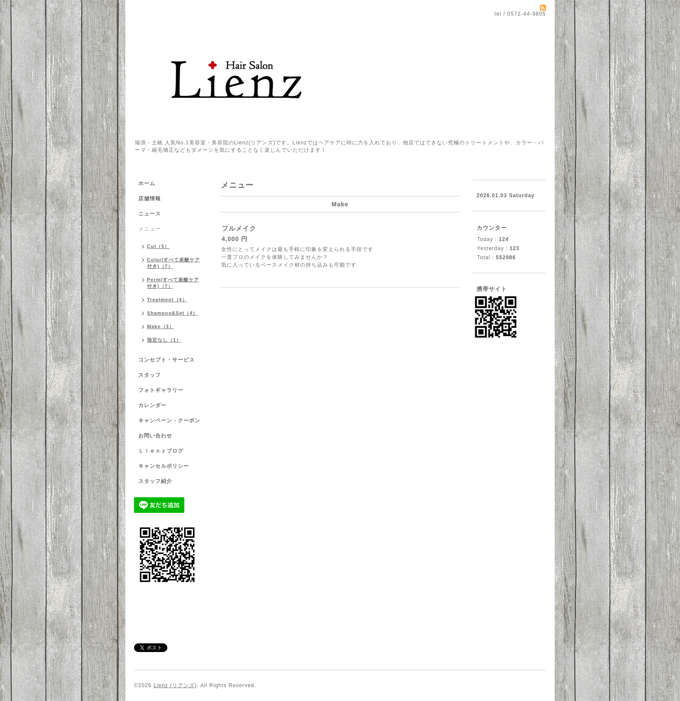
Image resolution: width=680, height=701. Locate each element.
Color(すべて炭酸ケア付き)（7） (173, 263)
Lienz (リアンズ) (175, 685)
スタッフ (149, 375)
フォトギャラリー (160, 390)
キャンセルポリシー (163, 466)
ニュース (149, 214)
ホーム (146, 183)
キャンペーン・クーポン (169, 420)
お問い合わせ (155, 436)
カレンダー (152, 405)
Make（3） (160, 326)
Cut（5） (158, 246)
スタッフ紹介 (155, 481)
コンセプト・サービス (166, 360)
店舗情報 (149, 199)
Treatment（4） (167, 299)
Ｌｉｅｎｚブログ (160, 451)
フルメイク (239, 228)
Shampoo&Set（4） (172, 313)
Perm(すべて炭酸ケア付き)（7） (173, 283)
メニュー (149, 229)
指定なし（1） (164, 339)
